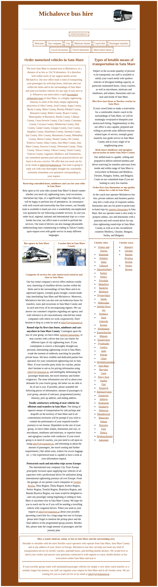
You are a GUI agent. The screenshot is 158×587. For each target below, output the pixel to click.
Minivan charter (82, 43)
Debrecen (103, 410)
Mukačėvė (104, 284)
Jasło (103, 351)
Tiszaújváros (103, 339)
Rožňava (103, 313)
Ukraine (129, 250)
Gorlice (103, 347)
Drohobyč (104, 406)
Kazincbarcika (104, 332)
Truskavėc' (103, 395)
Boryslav (103, 369)
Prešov (103, 276)
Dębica (103, 432)
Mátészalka (103, 302)
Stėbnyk (104, 399)
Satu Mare (104, 365)
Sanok (103, 299)
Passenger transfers (118, 43)
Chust (104, 358)
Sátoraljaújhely (104, 269)
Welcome (39, 43)
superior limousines (69, 335)
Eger (103, 428)
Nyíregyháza (103, 295)
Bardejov (103, 288)
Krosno (103, 325)
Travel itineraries (80, 49)
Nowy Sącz (103, 377)
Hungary (128, 247)
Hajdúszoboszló (105, 436)
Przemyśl (103, 388)
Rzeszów (103, 425)
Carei (103, 373)
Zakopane (104, 440)
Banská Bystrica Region (129, 258)
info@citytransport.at (79, 34)
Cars (68, 43)
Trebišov (103, 258)
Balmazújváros (104, 391)
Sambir (103, 380)
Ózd (104, 384)
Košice (103, 273)
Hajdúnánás (103, 328)
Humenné (104, 254)
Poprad (103, 354)
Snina (104, 262)
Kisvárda (103, 280)
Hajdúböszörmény (106, 362)
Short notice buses (102, 49)
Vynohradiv (103, 343)
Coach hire (99, 43)
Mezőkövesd (103, 414)
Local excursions (59, 49)
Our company (54, 43)
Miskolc (104, 336)
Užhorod (103, 265)
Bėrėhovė (103, 291)
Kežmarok (104, 403)
